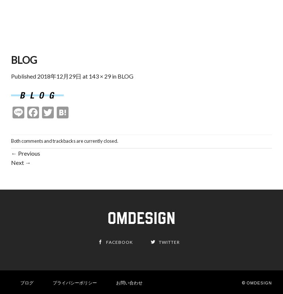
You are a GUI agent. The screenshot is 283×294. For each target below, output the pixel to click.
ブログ (27, 283)
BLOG (125, 76)
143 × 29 (100, 76)
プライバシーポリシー (75, 283)
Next (21, 162)
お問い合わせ (129, 283)
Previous (25, 153)
